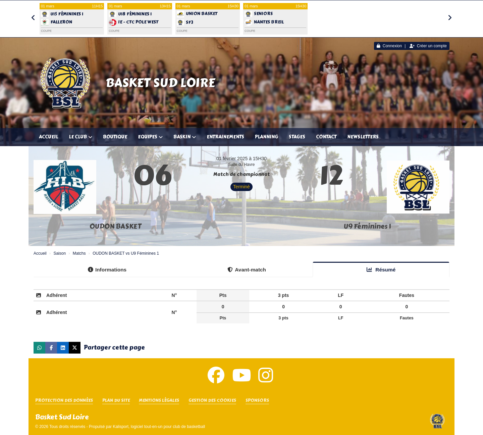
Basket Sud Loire (160, 82)
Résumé (381, 269)
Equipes (150, 136)
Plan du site (116, 400)
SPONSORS (257, 400)
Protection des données (64, 400)
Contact (326, 136)
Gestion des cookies (212, 400)
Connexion (389, 46)
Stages (297, 136)
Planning (266, 136)
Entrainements (225, 136)
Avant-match (246, 269)
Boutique (115, 136)
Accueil (48, 136)
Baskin (184, 136)
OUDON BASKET (116, 226)
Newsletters (363, 136)
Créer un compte (428, 46)
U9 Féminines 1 (367, 226)
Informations (107, 269)
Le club (80, 136)
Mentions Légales (159, 400)
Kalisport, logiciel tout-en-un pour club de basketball (159, 426)
